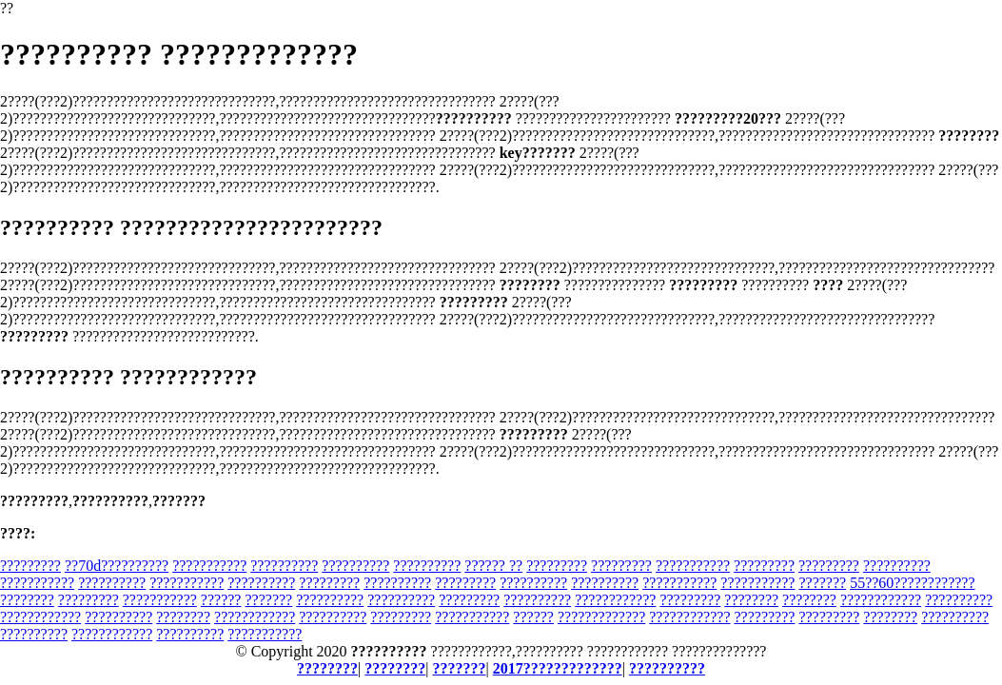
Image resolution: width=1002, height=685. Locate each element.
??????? (822, 583)
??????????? (209, 566)
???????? (27, 600)
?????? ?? (493, 566)
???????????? (615, 600)
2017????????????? (557, 668)
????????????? (601, 617)
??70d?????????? (116, 566)
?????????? (284, 566)
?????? (221, 600)
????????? (30, 566)
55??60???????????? (912, 583)
